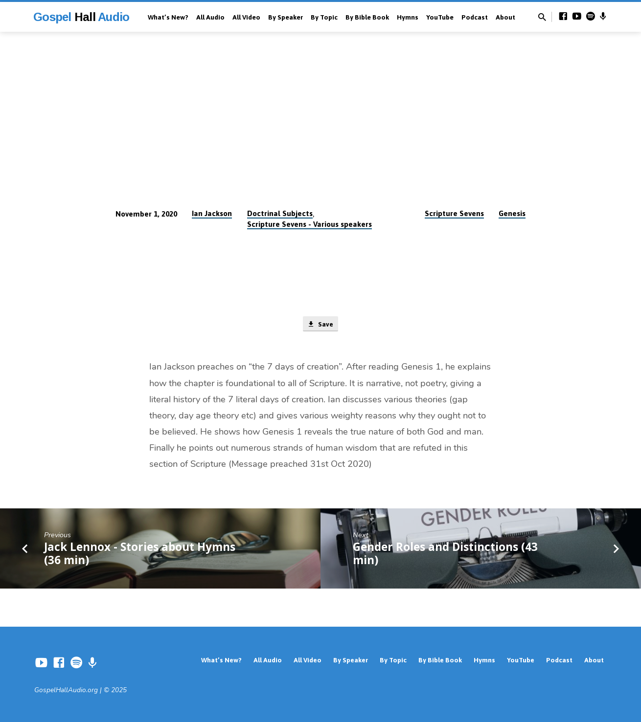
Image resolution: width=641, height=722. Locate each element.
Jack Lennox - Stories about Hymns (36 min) (139, 555)
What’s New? (168, 17)
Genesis (512, 213)
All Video (246, 17)
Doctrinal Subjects (280, 213)
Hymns (407, 17)
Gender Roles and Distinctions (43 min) (445, 555)
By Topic (324, 17)
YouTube (440, 17)
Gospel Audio (81, 16)
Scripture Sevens (454, 213)
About (505, 17)
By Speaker (285, 17)
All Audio (210, 17)
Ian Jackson (212, 213)
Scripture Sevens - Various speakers (309, 224)
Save (320, 324)
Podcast (474, 17)
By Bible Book (367, 17)
